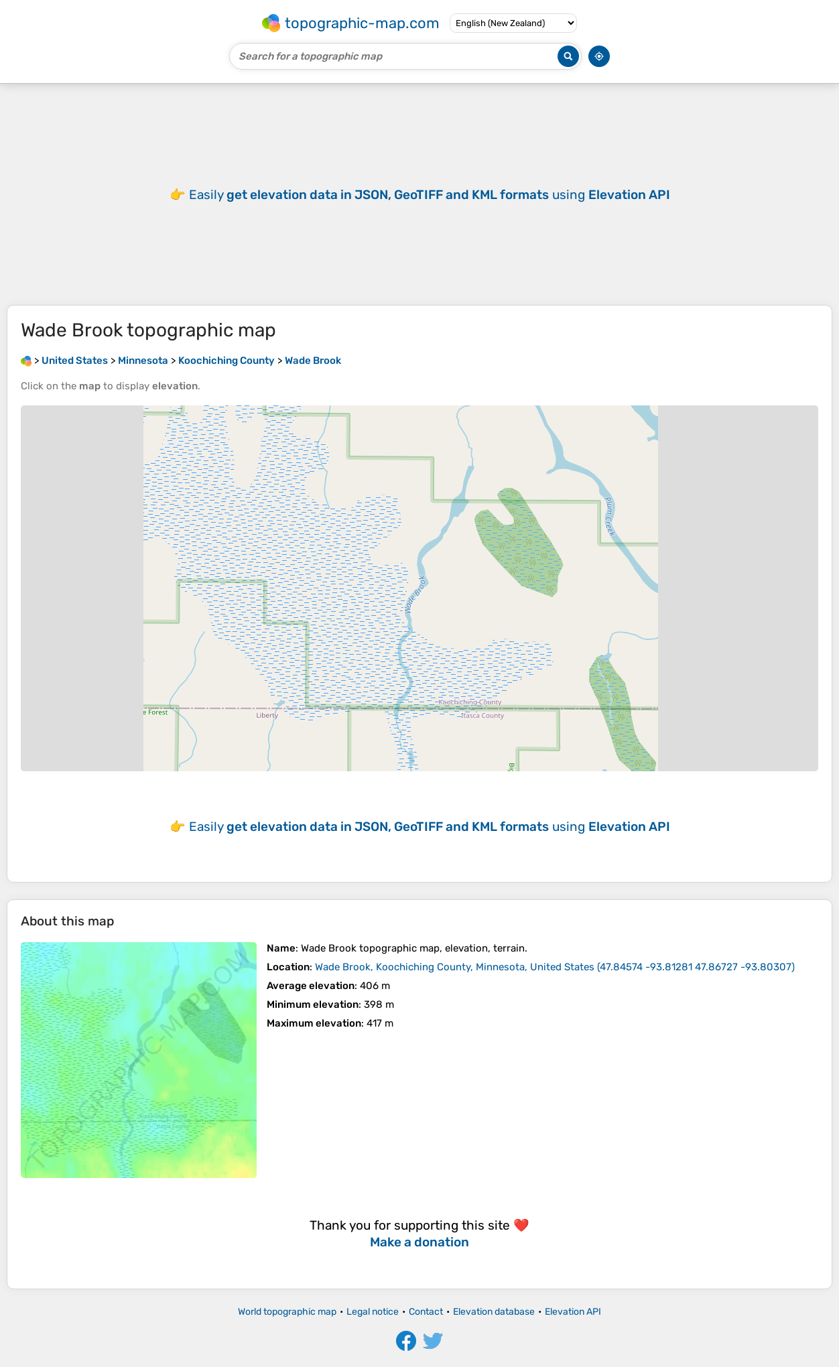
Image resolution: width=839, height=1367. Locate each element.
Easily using (429, 194)
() (555, 967)
